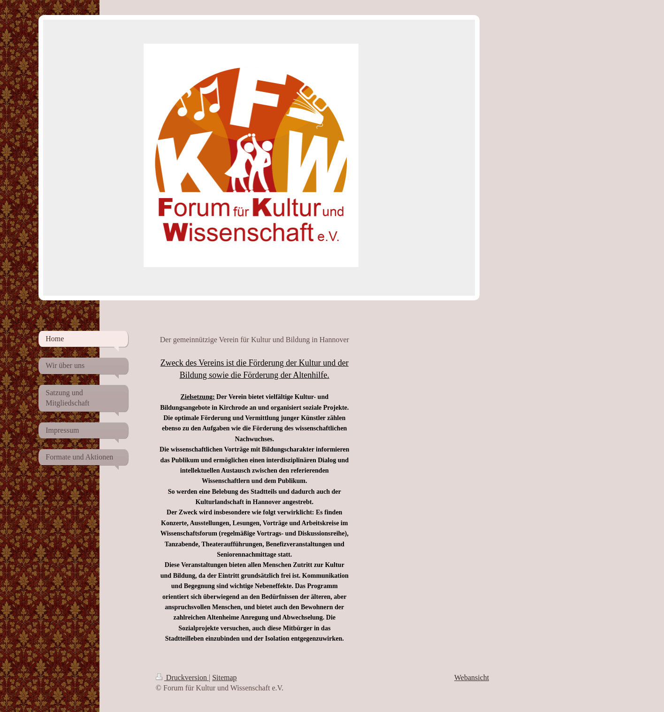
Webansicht (471, 677)
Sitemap (224, 677)
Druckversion (182, 677)
